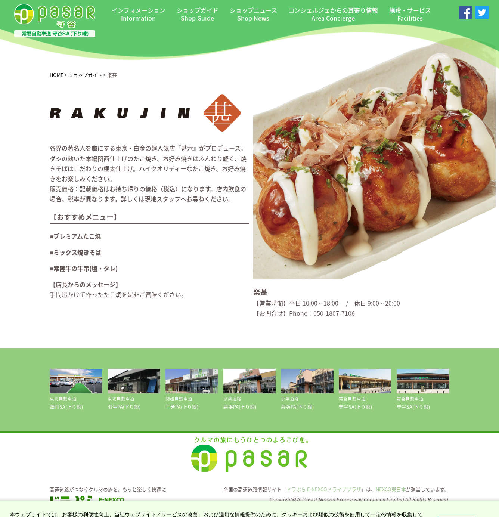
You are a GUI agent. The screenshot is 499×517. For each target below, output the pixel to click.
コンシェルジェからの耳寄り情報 (333, 14)
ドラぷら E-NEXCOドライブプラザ (323, 489)
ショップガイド (197, 14)
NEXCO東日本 (391, 489)
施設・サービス (410, 14)
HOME (56, 74)
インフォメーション (138, 14)
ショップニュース (253, 14)
